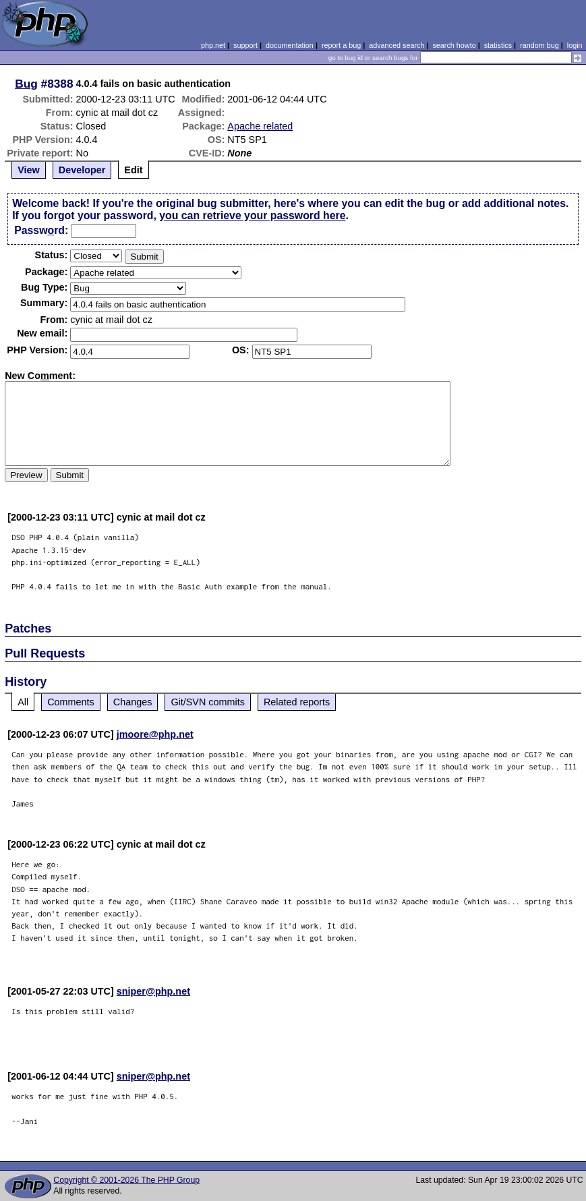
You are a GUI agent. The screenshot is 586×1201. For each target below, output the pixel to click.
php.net (213, 45)
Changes (132, 702)
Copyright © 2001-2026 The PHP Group (126, 1180)
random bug (539, 45)
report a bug (341, 45)
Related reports (297, 702)
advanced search (396, 45)
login (575, 45)
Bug (26, 83)
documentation (290, 45)
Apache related (260, 126)
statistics (498, 45)
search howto (453, 45)
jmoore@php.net (155, 734)
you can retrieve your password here (252, 215)
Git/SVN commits (208, 702)
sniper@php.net (153, 991)
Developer (82, 170)
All (23, 702)
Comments (70, 702)
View (29, 170)
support (245, 45)
